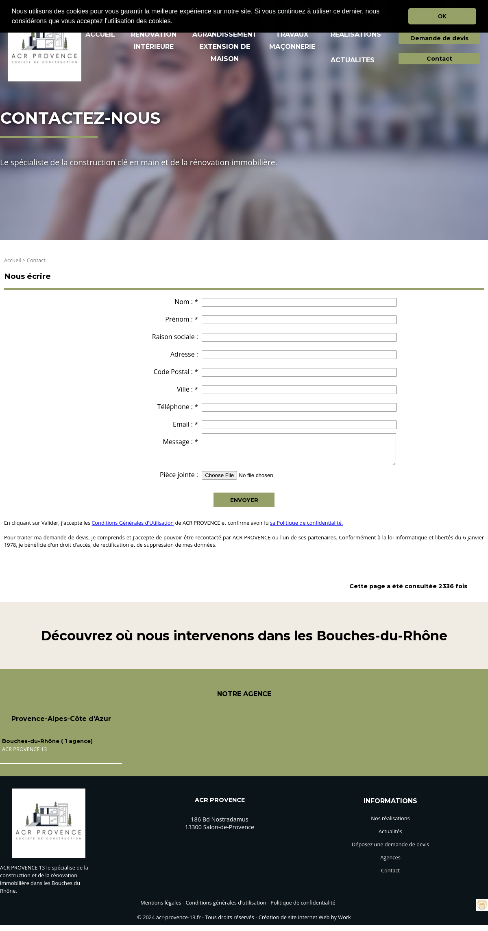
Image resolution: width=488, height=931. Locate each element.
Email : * (185, 424)
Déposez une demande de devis (390, 850)
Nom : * (186, 301)
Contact (439, 58)
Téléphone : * (177, 406)
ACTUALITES (353, 60)
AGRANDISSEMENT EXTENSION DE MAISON (224, 47)
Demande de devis (439, 38)
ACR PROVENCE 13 (24, 755)
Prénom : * (181, 319)
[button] (175, 22)
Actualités (390, 837)
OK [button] (442, 16)
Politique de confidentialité (302, 908)
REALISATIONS (356, 34)
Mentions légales (160, 908)
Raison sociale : (175, 336)
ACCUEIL (100, 34)
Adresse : (184, 354)
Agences (390, 863)
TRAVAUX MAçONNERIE (292, 40)
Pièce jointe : (179, 480)
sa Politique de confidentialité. (306, 528)
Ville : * (187, 389)
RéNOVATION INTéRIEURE (153, 40)
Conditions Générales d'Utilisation (133, 528)
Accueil (12, 260)
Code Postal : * (176, 371)
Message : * (180, 441)
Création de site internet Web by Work (305, 923)
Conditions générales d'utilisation (225, 908)
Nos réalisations (390, 824)
